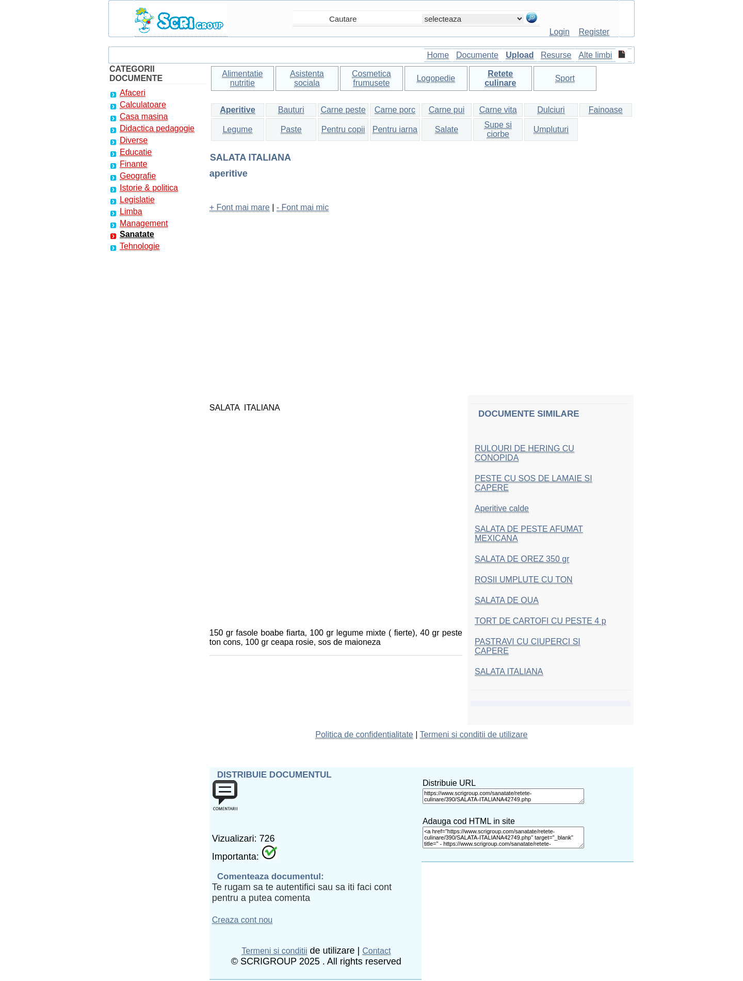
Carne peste (342, 109)
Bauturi (291, 109)
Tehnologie (139, 246)
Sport (565, 78)
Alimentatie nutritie (242, 78)
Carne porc (395, 109)
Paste (291, 129)
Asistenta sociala (307, 78)
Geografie (138, 175)
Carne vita (498, 109)
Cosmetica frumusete (371, 78)
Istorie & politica (149, 187)
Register (594, 31)
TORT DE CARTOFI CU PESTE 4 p (540, 620)
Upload (520, 55)
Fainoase (606, 109)
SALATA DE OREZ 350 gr (522, 559)
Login (560, 31)
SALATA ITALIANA (509, 671)
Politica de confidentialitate (364, 734)
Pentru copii (343, 129)
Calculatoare (143, 104)
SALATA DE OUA (507, 600)
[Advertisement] (421, 293)
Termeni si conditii (274, 950)
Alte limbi (595, 55)
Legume (237, 129)
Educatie (136, 152)
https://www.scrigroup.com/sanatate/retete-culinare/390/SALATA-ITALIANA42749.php (503, 796)
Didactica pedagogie (157, 128)
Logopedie (435, 78)
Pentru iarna (395, 129)
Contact (376, 950)
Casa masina (144, 116)
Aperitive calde (502, 508)
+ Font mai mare (239, 207)
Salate (446, 129)
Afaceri (133, 92)
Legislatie (137, 199)
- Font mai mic (303, 207)
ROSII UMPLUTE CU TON (524, 579)
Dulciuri (550, 109)
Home (438, 55)
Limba (131, 211)
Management (144, 223)
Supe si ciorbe (497, 129)
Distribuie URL (449, 783)
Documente (477, 55)
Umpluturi (551, 129)
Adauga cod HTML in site (469, 821)
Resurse (556, 55)
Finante (133, 164)
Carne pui (446, 109)
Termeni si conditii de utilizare (474, 734)
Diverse (134, 140)
